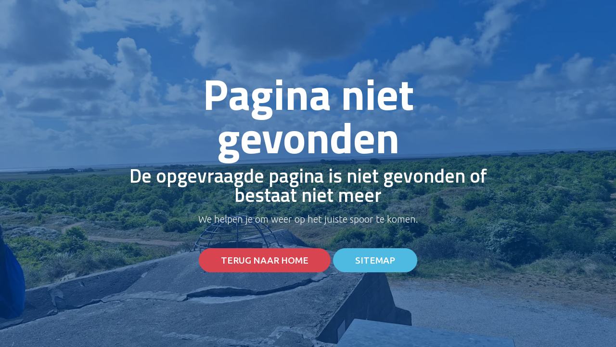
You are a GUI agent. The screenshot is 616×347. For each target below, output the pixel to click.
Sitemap (375, 260)
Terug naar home (264, 260)
